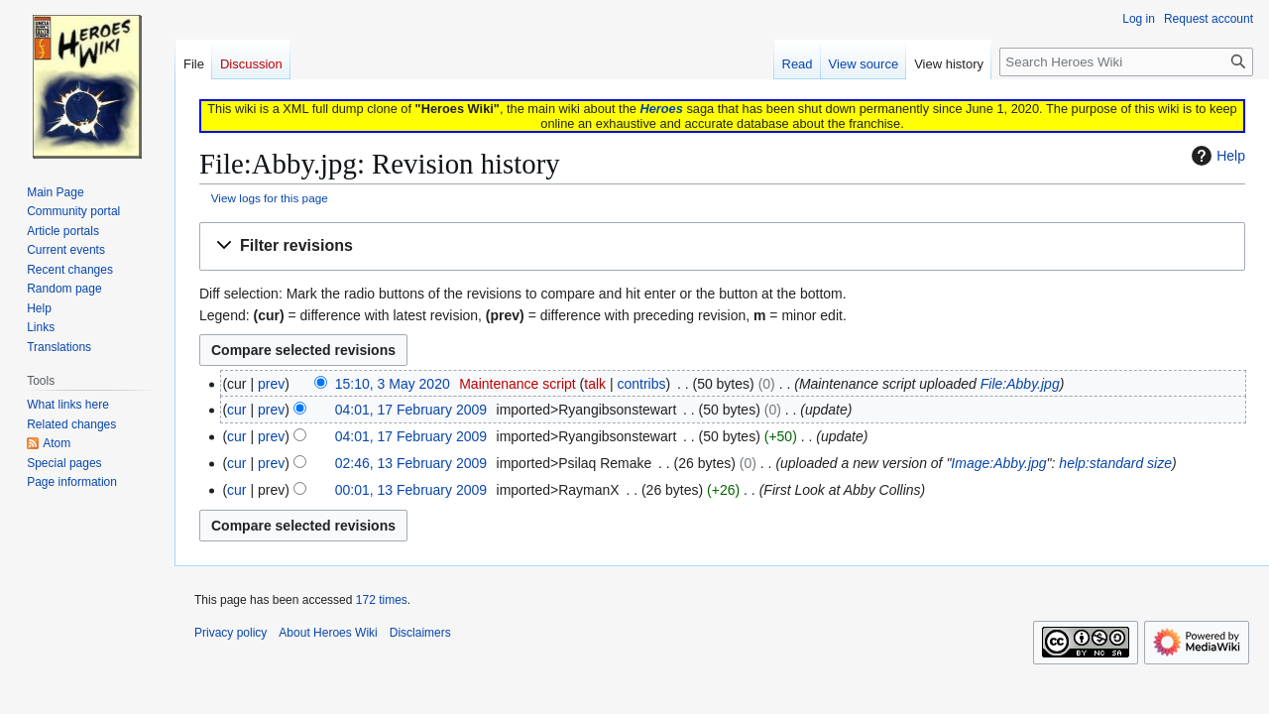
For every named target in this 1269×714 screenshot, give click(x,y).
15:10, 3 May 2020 (392, 384)
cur (236, 409)
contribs (642, 384)
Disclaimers (420, 633)
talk (595, 384)
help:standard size (1115, 463)
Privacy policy (230, 633)
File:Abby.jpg (1020, 384)
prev (271, 384)
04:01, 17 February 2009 (411, 409)
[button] (722, 246)
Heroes (660, 108)
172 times (381, 600)
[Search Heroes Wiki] (1126, 62)
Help (1216, 156)
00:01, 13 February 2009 (411, 490)
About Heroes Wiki (328, 633)
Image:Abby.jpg (998, 463)
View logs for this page (269, 197)
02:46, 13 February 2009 (411, 463)
